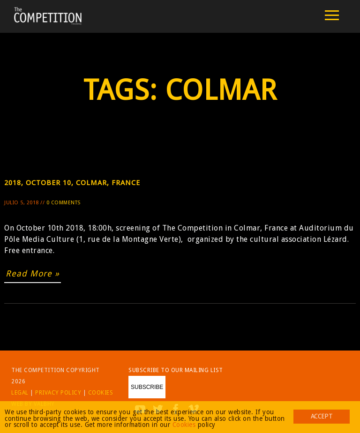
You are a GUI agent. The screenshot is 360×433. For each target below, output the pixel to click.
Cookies (100, 392)
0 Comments (63, 203)
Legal (20, 392)
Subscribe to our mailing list (175, 370)
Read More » (33, 273)
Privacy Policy (58, 392)
